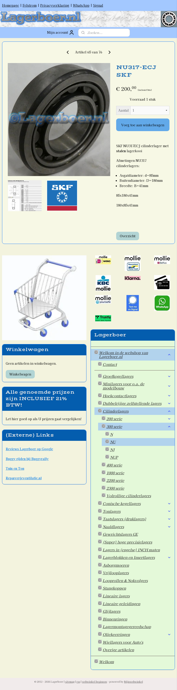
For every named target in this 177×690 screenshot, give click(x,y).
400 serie (114, 465)
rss (78, 681)
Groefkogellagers (137, 376)
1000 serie (115, 472)
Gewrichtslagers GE (120, 534)
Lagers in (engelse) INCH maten (131, 549)
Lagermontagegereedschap (127, 626)
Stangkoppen (114, 588)
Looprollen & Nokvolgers (125, 580)
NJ (112, 449)
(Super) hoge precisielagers (127, 542)
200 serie (138, 418)
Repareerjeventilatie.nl (24, 478)
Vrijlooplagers (116, 572)
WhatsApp (81, 5)
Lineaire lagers (116, 596)
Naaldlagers (137, 526)
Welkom (106, 661)
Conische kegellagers (137, 503)
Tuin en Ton (15, 468)
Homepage (10, 5)
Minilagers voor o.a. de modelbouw (137, 386)
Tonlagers (137, 511)
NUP (114, 457)
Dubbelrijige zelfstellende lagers (137, 403)
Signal (98, 5)
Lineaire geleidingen (121, 603)
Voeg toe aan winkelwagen (142, 125)
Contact (110, 364)
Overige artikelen (118, 649)
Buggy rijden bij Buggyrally (27, 458)
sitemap (70, 681)
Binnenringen (115, 619)
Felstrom (30, 5)
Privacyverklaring (54, 5)
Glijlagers (111, 611)
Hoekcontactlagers (137, 395)
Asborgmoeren (116, 565)
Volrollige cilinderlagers (128, 495)
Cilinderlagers (137, 411)
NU (112, 441)
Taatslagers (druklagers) (137, 519)
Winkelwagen (20, 374)
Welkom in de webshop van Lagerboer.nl (135, 354)
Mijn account (60, 32)
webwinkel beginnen (94, 681)
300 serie (138, 426)
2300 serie (115, 488)
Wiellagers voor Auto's (123, 642)
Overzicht (127, 236)
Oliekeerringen (137, 634)
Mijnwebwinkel (133, 681)
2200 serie (115, 480)
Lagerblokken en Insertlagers (137, 557)
